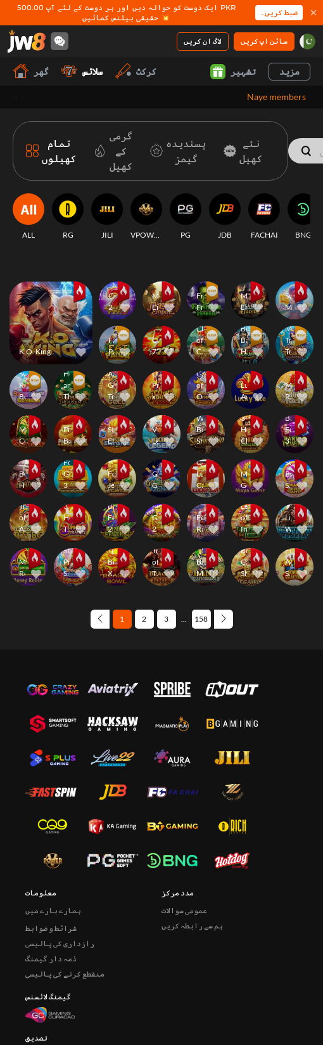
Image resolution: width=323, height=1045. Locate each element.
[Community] (59, 41)
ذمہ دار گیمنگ (51, 877)
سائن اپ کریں (264, 41)
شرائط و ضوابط (51, 847)
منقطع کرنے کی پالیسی (64, 892)
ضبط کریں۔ (279, 12)
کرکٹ (135, 71)
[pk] (307, 41)
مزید (289, 71)
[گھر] (27, 41)
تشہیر (233, 71)
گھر (31, 71)
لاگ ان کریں (203, 41)
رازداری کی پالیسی (59, 862)
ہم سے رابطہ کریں (192, 844)
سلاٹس (82, 71)
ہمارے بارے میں (53, 829)
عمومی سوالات (184, 829)
